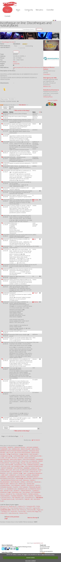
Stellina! (35, 302)
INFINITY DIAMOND (7, 468)
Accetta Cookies (30, 557)
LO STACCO (20, 475)
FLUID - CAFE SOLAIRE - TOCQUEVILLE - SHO (13, 465)
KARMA (2, 470)
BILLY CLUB (10, 452)
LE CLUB (9, 473)
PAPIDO (23, 485)
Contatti (7, 16)
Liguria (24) (36, 508)
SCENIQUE (35, 491)
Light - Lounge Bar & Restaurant (32, 473)
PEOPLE (37, 485)
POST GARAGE (23, 487)
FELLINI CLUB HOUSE (33, 463)
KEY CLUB (9, 470)
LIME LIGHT (4, 475)
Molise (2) (23, 510)
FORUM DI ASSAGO (33, 465)
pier (34, 239)
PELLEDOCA (30, 485)
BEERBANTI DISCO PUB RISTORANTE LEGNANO (14, 451)
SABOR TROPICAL (26, 491)
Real (1, 491)
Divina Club (25, 461)
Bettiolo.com (47, 86)
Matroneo (26, 480)
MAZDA (32, 480)
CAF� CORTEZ (23, 454)
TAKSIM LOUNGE (33, 494)
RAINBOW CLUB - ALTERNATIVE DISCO (29, 489)
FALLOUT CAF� (15, 463)
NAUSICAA (37, 482)
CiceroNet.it (46, 74)
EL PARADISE (33, 461)
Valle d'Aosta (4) (13, 513)
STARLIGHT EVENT (21, 494)
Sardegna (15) (5, 511)
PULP (1, 489)
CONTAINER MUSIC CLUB (20, 456)
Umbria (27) (4, 513)
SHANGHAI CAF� (5, 492)
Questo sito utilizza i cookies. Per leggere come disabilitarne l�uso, (24, 554)
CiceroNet (50, 10)
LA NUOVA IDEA (5, 471)
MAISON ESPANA (38, 478)
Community (29, 10)
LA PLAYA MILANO (16, 471)
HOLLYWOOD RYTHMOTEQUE (34, 466)
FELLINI (23, 463)
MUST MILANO (15, 482)
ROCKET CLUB (8, 491)
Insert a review (5, 107)
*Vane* (35, 293)
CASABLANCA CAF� (6, 456)
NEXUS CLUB (13, 484)
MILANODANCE (4, 482)
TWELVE (27, 499)
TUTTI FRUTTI (19, 499)
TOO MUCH (22, 105)
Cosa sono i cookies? (30, 560)
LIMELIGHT (12, 475)
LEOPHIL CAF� (17, 473)
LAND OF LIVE (34, 471)
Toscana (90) (22, 511)
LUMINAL (28, 475)
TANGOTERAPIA (5, 496)
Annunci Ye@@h (53, 100)
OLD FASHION (15, 485)
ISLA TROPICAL (18, 468)
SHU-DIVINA (26, 492)
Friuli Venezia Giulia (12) (18, 508)
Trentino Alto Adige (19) (34, 511)
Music (18, 10)
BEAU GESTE (35, 449)
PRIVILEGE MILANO (34, 487)
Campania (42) (31, 506)
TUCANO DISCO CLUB (7, 499)
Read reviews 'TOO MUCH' (8, 99)
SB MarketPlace (47, 97)
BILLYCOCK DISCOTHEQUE (22, 452)
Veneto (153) (23, 513)
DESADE (20, 458)
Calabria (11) (21, 506)
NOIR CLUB (22, 484)
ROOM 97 (17, 491)
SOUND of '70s (10, 494)
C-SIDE (2, 458)
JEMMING (27, 468)
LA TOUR (25, 471)
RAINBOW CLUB (12, 489)
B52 (10, 449)
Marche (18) (15, 510)
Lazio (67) (29, 508)
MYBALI (23, 482)
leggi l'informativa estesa (47, 554)
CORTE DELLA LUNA (35, 456)
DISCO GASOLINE (30, 458)
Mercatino (39, 10)
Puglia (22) (40, 510)
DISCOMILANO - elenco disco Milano (11, 459)
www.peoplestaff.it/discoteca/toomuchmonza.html (28, 67)
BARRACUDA (16, 449)
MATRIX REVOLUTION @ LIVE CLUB (11, 480)
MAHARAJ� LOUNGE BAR (23, 478)
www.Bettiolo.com (38, 543)
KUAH (40, 470)
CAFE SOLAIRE (33, 454)
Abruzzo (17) (4, 506)
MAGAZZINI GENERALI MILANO (16, 477)
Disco (7, 10)
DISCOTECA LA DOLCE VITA (12, 461)
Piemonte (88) (31, 510)
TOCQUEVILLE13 (30, 497)
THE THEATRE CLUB (17, 497)
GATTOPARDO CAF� (17, 466)
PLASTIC (15, 487)
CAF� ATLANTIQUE (12, 454)
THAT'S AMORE (28, 496)
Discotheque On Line (8, 42)
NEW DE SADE (4, 484)
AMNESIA (10, 447)
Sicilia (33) (14, 511)
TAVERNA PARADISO (17, 496)
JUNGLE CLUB (35, 468)
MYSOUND (30, 482)
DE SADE (8, 458)
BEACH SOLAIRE (25, 449)
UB (31, 499)
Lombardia (16, 64)
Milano (15, 62)
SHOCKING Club (16, 492)
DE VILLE (14, 458)
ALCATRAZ (3, 447)
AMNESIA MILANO (20, 447)
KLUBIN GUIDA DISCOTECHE (28, 470)
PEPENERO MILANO (6, 487)
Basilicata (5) (13, 506)
